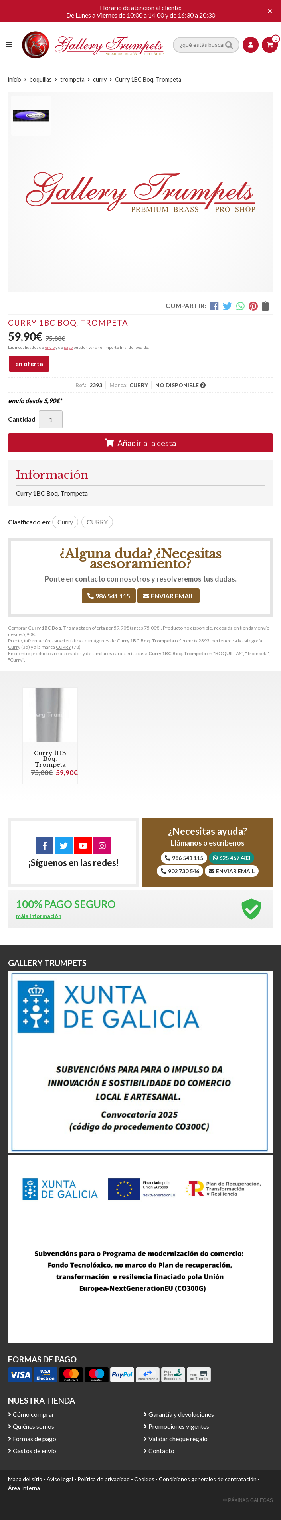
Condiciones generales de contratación (208, 1479)
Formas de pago (34, 1438)
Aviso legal (60, 1479)
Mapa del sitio (25, 1479)
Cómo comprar (33, 1414)
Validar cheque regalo (178, 1438)
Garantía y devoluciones (181, 1414)
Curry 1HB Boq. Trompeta (50, 759)
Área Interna (24, 1487)
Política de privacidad (103, 1479)
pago (68, 347)
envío (50, 347)
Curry (14, 647)
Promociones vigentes (178, 1426)
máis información (38, 916)
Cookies (144, 1479)
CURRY (63, 647)
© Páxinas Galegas (248, 1500)
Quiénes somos (33, 1426)
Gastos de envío (34, 1450)
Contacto (161, 1450)
